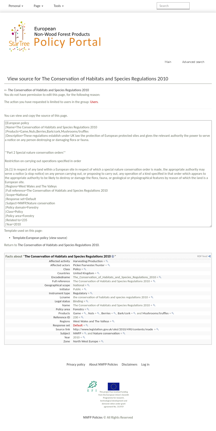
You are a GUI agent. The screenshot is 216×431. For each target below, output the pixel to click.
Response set (61, 325)
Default (78, 325)
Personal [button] (16, 6)
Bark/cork (124, 313)
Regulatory (80, 293)
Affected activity (59, 261)
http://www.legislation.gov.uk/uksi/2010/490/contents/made (113, 329)
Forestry (78, 309)
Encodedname (60, 277)
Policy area (63, 309)
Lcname (65, 297)
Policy (77, 269)
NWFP (77, 333)
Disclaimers (129, 364)
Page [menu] (38, 6)
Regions (65, 321)
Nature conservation (106, 333)
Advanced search (193, 62)
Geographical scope (57, 285)
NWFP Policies (93, 417)
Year (67, 337)
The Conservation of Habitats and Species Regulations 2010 (48, 90)
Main (168, 62)
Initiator (64, 289)
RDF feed (202, 256)
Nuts (91, 313)
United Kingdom (83, 273)
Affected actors (60, 265)
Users (94, 102)
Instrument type (59, 293)
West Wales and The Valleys (91, 321)
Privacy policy (76, 364)
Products (64, 313)
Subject (65, 333)
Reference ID (61, 317)
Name (66, 305)
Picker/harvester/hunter (89, 265)
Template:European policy (30, 238)
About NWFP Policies (103, 364)
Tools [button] (59, 6)
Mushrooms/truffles (155, 313)
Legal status (62, 301)
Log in (145, 364)
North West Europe (85, 341)
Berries (106, 313)
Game (77, 313)
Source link (63, 329)
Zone (66, 341)
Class (66, 269)
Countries (63, 273)
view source (58, 238)
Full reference (61, 281)
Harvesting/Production (88, 261)
